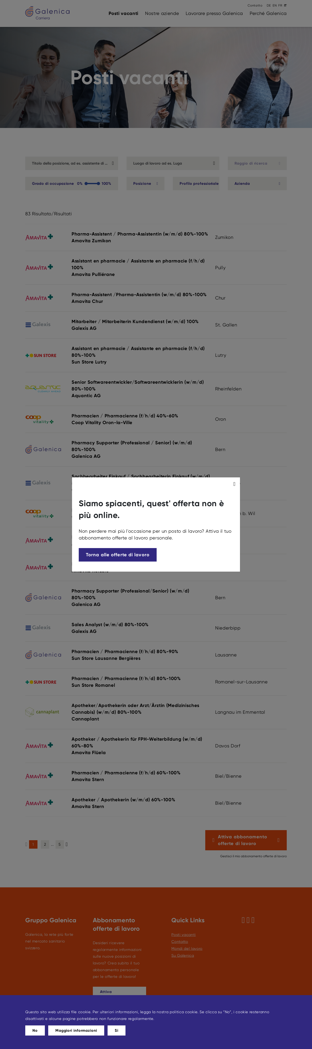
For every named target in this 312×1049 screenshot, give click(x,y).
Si (116, 1030)
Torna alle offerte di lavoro (117, 555)
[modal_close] (235, 484)
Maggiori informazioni (76, 1030)
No (35, 1030)
